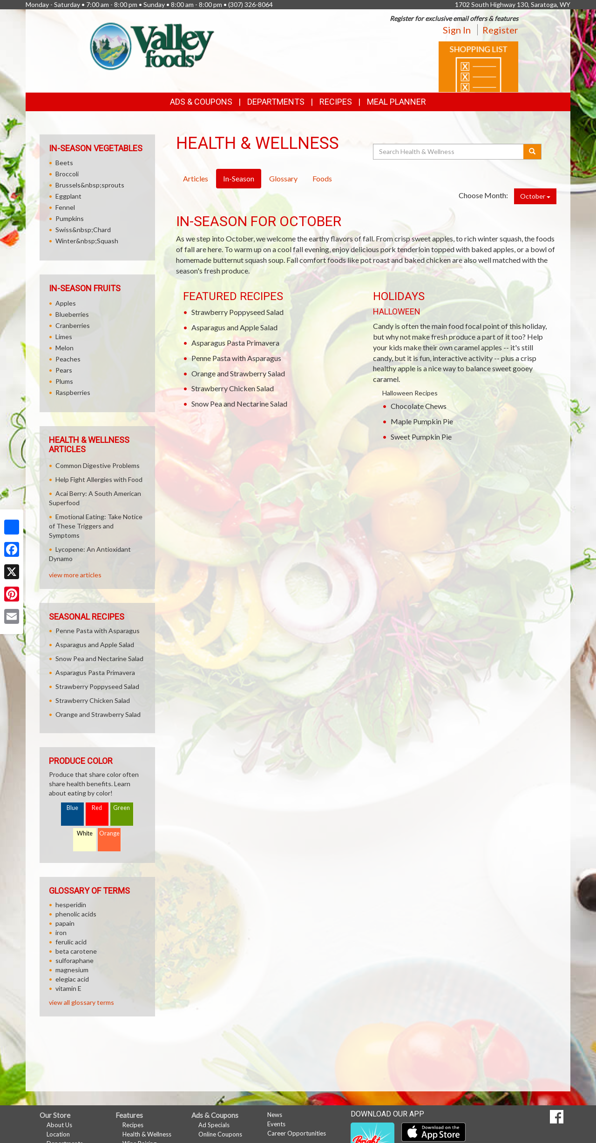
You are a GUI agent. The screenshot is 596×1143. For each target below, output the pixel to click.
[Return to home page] (149, 44)
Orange (109, 833)
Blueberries (72, 314)
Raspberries (72, 392)
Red (97, 807)
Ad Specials (214, 1125)
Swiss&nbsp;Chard (83, 230)
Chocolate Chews (419, 405)
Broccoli (67, 174)
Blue (72, 807)
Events (276, 1124)
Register (500, 29)
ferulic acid (71, 942)
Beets (64, 163)
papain (64, 923)
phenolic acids (75, 914)
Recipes (335, 102)
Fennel (65, 207)
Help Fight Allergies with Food (98, 479)
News (274, 1114)
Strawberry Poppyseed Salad (237, 311)
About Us (59, 1125)
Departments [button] (276, 102)
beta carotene (76, 951)
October (535, 196)
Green (121, 807)
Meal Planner (396, 102)
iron (61, 932)
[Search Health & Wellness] (449, 152)
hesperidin (70, 905)
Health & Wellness (146, 1134)
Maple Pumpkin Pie (422, 421)
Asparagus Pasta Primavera (235, 342)
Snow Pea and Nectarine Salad (239, 403)
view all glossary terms (81, 1002)
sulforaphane (74, 960)
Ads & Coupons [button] (201, 102)
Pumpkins (69, 218)
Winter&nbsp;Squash (86, 241)
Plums (64, 381)
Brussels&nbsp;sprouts (89, 185)
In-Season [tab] (238, 178)
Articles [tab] (195, 178)
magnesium (71, 970)
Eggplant (68, 196)
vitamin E (68, 988)
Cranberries (72, 325)
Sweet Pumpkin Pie (421, 436)
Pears (63, 370)
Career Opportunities (296, 1133)
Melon (64, 348)
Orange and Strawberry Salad (238, 373)
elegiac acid (72, 979)
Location (58, 1134)
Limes (63, 337)
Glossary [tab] (283, 178)
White (85, 833)
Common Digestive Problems (97, 465)
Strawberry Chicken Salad (232, 388)
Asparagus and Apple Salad (234, 327)
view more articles (75, 575)
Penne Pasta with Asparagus (236, 358)
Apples (65, 303)
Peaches (68, 359)
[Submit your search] (532, 152)
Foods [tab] (322, 178)
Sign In (457, 29)
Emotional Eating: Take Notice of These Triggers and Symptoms (95, 526)
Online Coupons (220, 1134)
